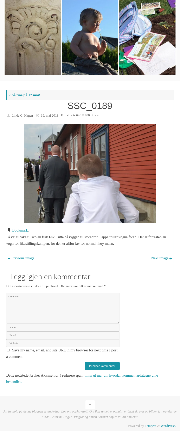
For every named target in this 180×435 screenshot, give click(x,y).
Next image (161, 258)
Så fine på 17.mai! (24, 95)
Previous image (21, 258)
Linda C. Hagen (22, 115)
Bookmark (20, 230)
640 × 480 (83, 115)
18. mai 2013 (49, 115)
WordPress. (168, 426)
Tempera (150, 426)
